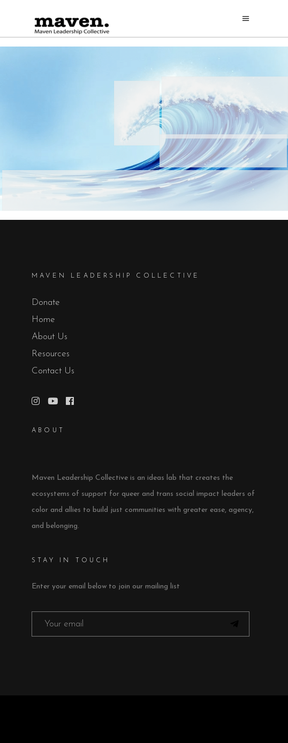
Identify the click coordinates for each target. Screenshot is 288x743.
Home (43, 319)
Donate (46, 302)
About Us (49, 336)
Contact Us (53, 371)
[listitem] (145, 190)
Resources (51, 353)
